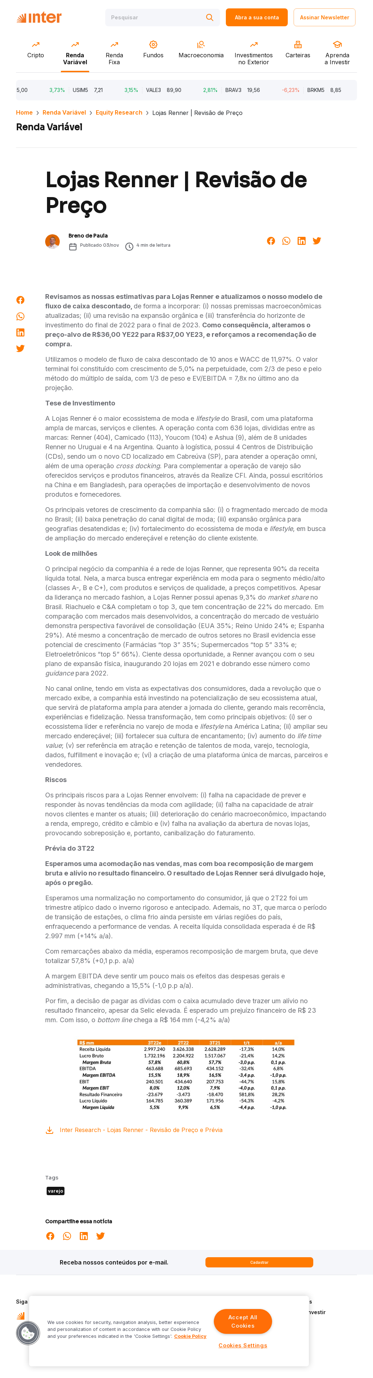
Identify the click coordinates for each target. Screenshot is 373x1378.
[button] (28, 1333)
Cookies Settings (243, 1345)
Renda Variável (64, 112)
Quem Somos (295, 1301)
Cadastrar (259, 1262)
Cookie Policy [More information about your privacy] (190, 1336)
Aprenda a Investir (302, 1312)
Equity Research (119, 112)
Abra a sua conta (257, 17)
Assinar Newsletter (324, 17)
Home (24, 112)
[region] (169, 1331)
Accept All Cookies (243, 1321)
